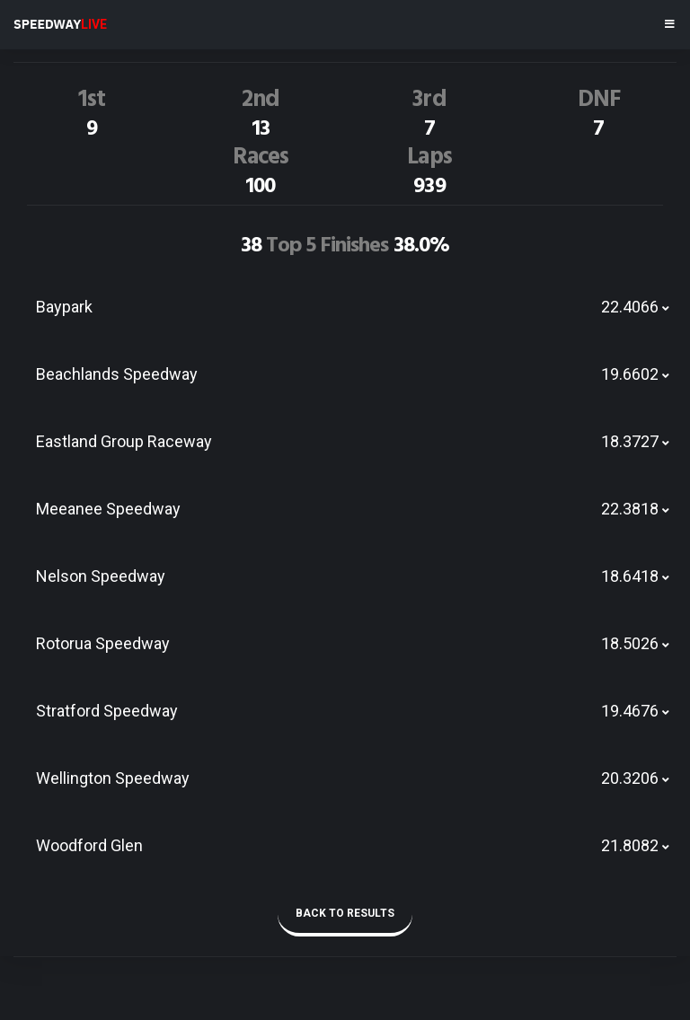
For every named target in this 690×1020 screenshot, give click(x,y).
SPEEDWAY (60, 24)
